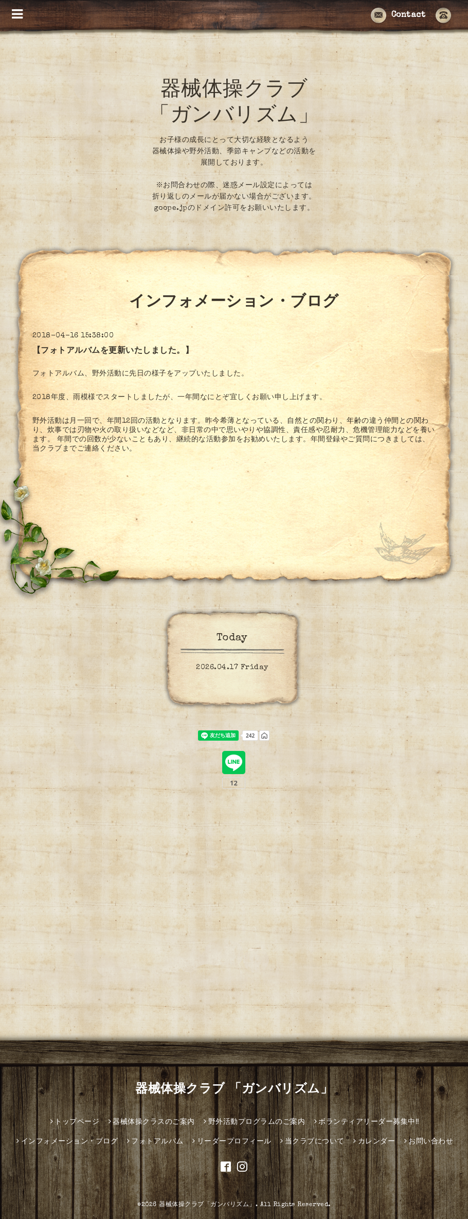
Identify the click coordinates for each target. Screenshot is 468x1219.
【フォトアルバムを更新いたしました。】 (113, 351)
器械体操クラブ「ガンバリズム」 (207, 1205)
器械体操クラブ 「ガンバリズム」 (234, 1090)
